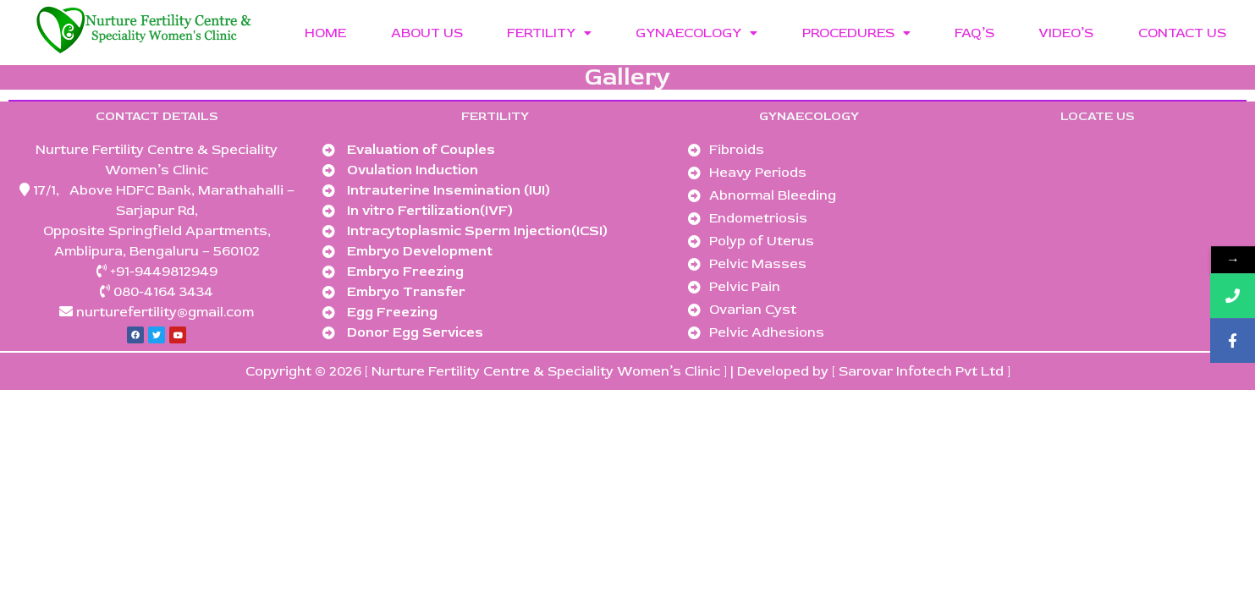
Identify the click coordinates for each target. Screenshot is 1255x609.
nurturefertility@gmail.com (163, 312)
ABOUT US (427, 33)
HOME (325, 33)
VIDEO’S (1065, 33)
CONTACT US (1182, 33)
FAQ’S (974, 33)
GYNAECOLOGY (696, 33)
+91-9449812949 (163, 271)
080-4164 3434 (163, 291)
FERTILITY (549, 33)
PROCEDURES (856, 33)
